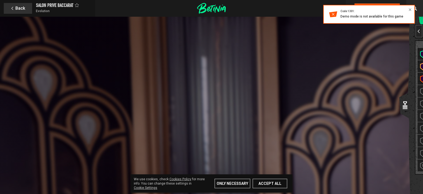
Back (20, 8)
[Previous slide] (418, 31)
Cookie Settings (145, 188)
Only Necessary (232, 183)
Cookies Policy (180, 179)
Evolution (43, 11)
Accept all (269, 183)
